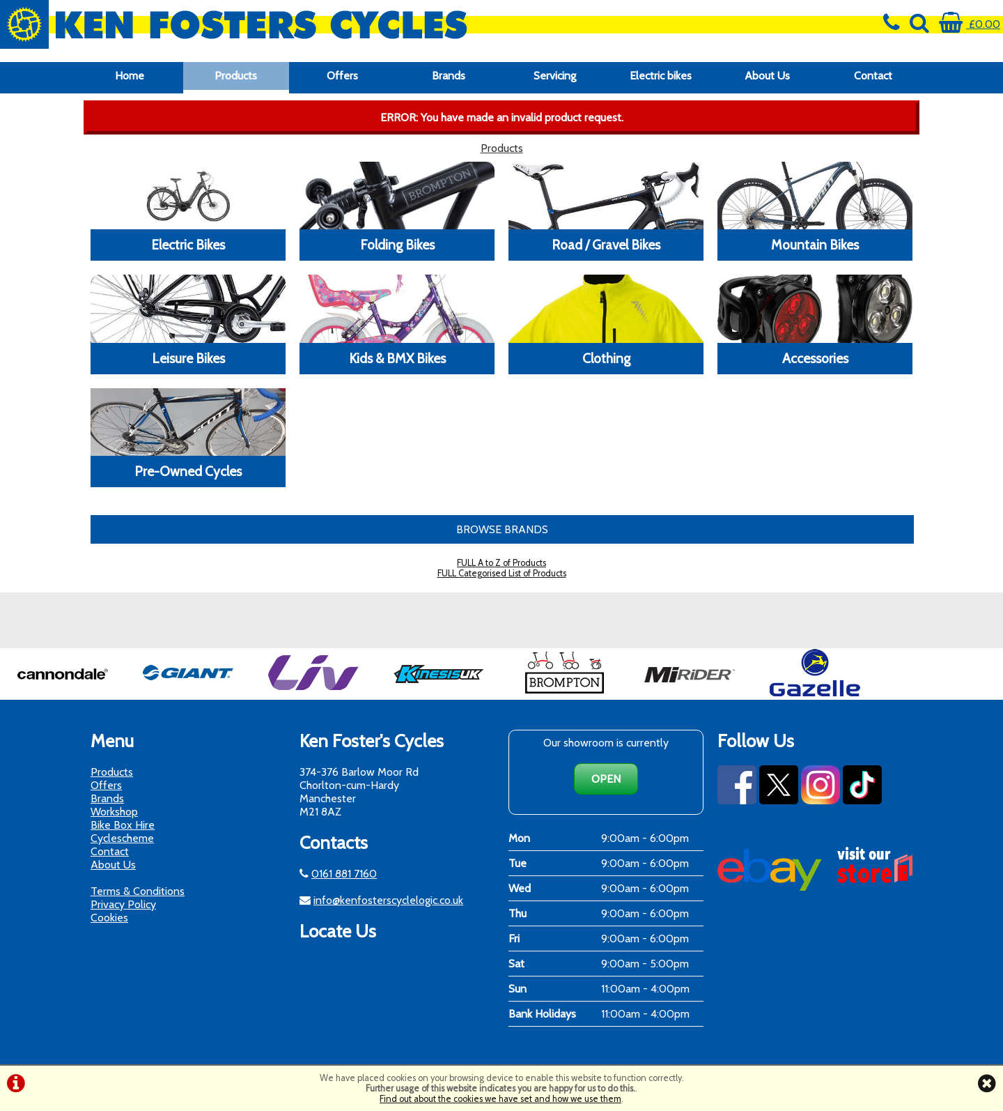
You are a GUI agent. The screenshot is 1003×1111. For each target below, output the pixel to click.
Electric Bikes (188, 244)
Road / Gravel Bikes (606, 244)
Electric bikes (661, 75)
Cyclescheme (122, 838)
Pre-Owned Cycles (188, 471)
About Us (767, 75)
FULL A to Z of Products (501, 563)
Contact (873, 75)
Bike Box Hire (123, 825)
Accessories (815, 358)
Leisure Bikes (188, 358)
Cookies (109, 917)
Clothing (606, 358)
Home (129, 75)
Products (236, 75)
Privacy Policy (123, 904)
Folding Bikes (397, 244)
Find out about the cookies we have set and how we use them (500, 1099)
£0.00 (969, 24)
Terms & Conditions (138, 891)
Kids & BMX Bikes (397, 358)
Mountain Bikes (815, 244)
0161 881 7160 (344, 873)
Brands (448, 75)
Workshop (114, 811)
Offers (342, 75)
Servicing (555, 75)
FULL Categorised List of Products (501, 573)
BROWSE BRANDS (502, 529)
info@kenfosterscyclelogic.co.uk (388, 900)
